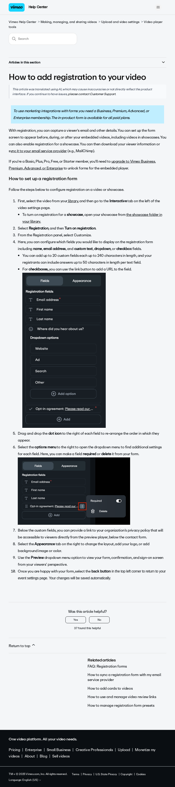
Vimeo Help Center (22, 22)
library (72, 201)
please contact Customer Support (91, 93)
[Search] (43, 39)
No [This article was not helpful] (99, 620)
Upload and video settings (120, 22)
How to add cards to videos (110, 688)
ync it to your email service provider (38, 151)
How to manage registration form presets (121, 705)
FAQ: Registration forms (107, 666)
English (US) (31, 780)
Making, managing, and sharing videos (69, 22)
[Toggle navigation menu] (158, 7)
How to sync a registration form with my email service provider (124, 677)
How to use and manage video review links (122, 697)
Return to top (22, 646)
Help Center (37, 7)
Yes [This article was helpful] (75, 620)
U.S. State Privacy (106, 774)
